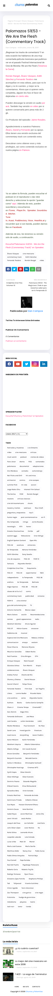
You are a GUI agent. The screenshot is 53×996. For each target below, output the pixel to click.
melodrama (11, 902)
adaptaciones (38, 466)
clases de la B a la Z (14, 591)
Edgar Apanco (12, 587)
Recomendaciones (37, 615)
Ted (8, 883)
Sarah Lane (11, 730)
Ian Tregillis (40, 689)
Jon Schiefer (28, 823)
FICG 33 (27, 559)
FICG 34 (19, 573)
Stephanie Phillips (36, 879)
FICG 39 (34, 587)
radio (37, 619)
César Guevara (27, 777)
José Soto (41, 823)
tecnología (11, 526)
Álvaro (9, 130)
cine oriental (21, 601)
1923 (42, 573)
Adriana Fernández (29, 550)
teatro (32, 902)
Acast (11, 220)
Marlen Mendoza (13, 726)
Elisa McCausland (29, 786)
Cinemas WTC (33, 767)
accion (33, 485)
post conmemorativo (29, 517)
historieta (11, 897)
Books (19, 703)
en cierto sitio (22, 96)
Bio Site (26, 987)
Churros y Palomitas (34, 991)
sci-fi (43, 517)
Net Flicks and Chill (14, 476)
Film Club (28, 689)
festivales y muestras (15, 448)
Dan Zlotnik (11, 712)
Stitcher (11, 213)
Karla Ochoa (12, 832)
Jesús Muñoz (26, 818)
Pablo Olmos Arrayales (15, 856)
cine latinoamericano (15, 503)
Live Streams (33, 448)
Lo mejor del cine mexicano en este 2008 (31, 963)
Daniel (16, 130)
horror (28, 526)
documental (24, 466)
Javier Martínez (26, 814)
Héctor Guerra (22, 628)
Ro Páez (42, 726)
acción (24, 615)
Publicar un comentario (16, 341)
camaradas (40, 462)
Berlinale (35, 582)
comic (28, 591)
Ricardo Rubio (35, 693)
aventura (20, 545)
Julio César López (13, 828)
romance (41, 596)
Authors (10, 703)
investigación (25, 730)
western (35, 642)
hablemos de (12, 633)
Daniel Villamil (13, 684)
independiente (12, 577)
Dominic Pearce (13, 781)
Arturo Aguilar (30, 624)
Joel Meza (30, 717)
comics (22, 480)
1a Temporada (27, 577)
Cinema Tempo (23, 707)
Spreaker (31, 210)
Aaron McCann (12, 740)
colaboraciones (13, 670)
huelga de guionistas (27, 897)
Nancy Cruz (27, 851)
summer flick (12, 485)
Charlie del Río (27, 675)
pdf (38, 531)
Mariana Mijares (28, 647)
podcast (23, 457)
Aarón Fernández (28, 740)
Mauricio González (14, 652)
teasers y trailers (13, 508)
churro (30, 503)
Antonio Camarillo (14, 610)
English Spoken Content (16, 540)
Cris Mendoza (12, 471)
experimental (31, 573)
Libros (9, 693)
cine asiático (12, 698)
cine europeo (34, 480)
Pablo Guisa (40, 851)
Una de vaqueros (13, 559)
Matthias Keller (13, 851)
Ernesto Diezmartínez (15, 531)
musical (24, 633)
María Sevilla (30, 846)
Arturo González (13, 754)
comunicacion (12, 642)
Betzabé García (31, 758)
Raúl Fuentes (12, 656)
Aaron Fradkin (38, 735)
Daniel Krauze (29, 679)
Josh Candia (12, 721)
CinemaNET (37, 707)
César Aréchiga (13, 777)
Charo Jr (10, 707)
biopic (38, 666)
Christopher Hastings (15, 767)
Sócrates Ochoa (13, 666)
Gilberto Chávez (31, 800)
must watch (12, 457)
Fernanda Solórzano (15, 717)
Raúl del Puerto (13, 865)
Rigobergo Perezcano (31, 865)
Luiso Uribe (11, 842)
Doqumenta (31, 568)
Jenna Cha (40, 814)
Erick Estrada (28, 791)
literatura (38, 730)
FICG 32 (10, 545)
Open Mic (33, 540)
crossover (34, 628)
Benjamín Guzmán (14, 758)
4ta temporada (13, 522)
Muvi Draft (39, 508)
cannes (10, 619)
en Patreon (24, 150)
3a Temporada (12, 550)
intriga (25, 522)
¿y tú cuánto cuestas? (27, 948)
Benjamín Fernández (31, 754)
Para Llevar (11, 462)
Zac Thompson (13, 893)
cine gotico (26, 893)
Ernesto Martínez (13, 795)
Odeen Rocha (30, 652)
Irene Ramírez (27, 809)
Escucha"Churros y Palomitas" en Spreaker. (25, 416)
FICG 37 (10, 628)
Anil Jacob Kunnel (29, 749)
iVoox (30, 220)
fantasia (10, 564)
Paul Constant (29, 726)
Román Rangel (13, 76)
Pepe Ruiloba (25, 860)
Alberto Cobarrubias (32, 744)
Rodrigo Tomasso (14, 874)
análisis (10, 582)
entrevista (31, 545)
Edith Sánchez (31, 257)
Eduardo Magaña (29, 781)
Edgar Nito (24, 712)
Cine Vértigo (38, 536)
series (23, 698)
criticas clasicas (23, 499)
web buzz (27, 508)
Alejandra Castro (36, 698)
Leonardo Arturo (26, 832)
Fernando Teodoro (24, 79)
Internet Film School (32, 489)
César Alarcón (25, 772)
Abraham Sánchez (14, 624)
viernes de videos (37, 457)
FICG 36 (39, 577)
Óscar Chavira (12, 647)
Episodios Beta (13, 791)
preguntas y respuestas (16, 513)
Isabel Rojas (12, 814)
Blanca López (30, 610)
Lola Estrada (29, 837)
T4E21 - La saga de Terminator (31, 974)
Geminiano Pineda (14, 800)
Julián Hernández (27, 721)
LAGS (40, 721)
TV (31, 605)
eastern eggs (12, 536)
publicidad (29, 596)
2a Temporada (22, 582)
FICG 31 (10, 573)
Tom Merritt (27, 666)
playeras (23, 902)
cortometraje (37, 471)
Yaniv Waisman (27, 888)
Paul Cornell (11, 860)
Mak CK (23, 842)
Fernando (25, 130)
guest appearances (24, 619)
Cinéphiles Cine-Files (15, 568)
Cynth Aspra (12, 772)
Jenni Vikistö (12, 818)
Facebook (17, 227)
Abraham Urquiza (14, 744)
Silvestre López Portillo (16, 879)
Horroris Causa (13, 809)
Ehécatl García (13, 786)
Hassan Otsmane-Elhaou (28, 805)
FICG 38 (25, 587)
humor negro (12, 517)
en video (34, 106)
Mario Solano (12, 615)
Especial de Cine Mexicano (17, 638)
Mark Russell (29, 661)
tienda (28, 907)
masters (10, 499)
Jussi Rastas (29, 828)
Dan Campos (11, 47)
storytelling (24, 735)
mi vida (24, 485)
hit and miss (31, 476)
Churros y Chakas (14, 679)
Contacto (36, 987)
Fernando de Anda (31, 795)
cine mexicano (28, 254)
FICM (21, 494)
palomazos (11, 466)
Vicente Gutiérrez (31, 883)
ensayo (25, 642)
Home (17, 987)
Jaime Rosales (38, 120)
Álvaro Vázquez (28, 21)
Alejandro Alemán (24, 564)
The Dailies (11, 494)
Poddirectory (21, 220)
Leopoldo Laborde (14, 837)
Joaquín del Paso (13, 823)
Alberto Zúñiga (13, 749)
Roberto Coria (12, 869)
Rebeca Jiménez (38, 638)
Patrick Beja (33, 856)
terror (20, 907)
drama (22, 462)
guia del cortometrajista (16, 605)
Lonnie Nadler (21, 693)
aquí (14, 203)
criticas (33, 452)
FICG (30, 462)
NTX (20, 526)
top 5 (31, 513)
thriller (30, 531)
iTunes (12, 210)
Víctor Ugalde (12, 888)
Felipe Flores (27, 684)
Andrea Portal (12, 675)
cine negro (39, 893)
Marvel (31, 842)
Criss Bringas (26, 656)
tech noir (10, 907)
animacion (11, 480)
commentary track (14, 257)
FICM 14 (36, 559)
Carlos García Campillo (34, 703)
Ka (39, 828)
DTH (36, 656)
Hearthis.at (39, 220)
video (42, 260)
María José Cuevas (14, 846)
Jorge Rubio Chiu (13, 489)
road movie (11, 735)
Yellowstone (25, 536)
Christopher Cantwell (33, 763)
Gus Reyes (11, 805)
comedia (24, 471)
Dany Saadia (27, 554)
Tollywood (17, 883)
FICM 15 (10, 601)
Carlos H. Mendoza (14, 763)
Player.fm (21, 210)
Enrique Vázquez (13, 661)
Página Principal (14, 21)
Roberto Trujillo (27, 869)
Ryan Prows (28, 874)
